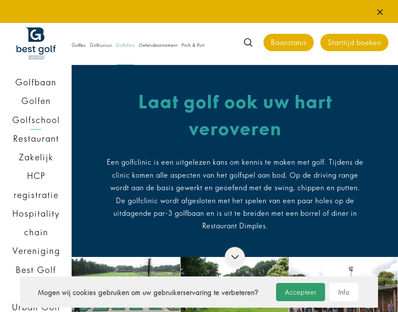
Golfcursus (101, 45)
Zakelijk (36, 157)
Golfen (36, 101)
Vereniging (36, 251)
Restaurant (36, 138)
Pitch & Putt (192, 45)
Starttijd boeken (354, 42)
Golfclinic (125, 45)
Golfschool (36, 120)
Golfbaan (35, 82)
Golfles (79, 45)
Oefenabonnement (158, 45)
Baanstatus (288, 42)
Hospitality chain (35, 222)
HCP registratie (36, 185)
